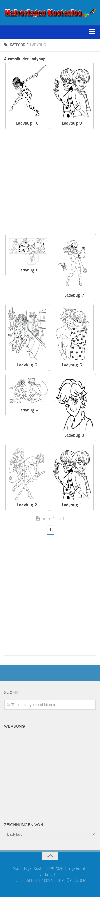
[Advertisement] (50, 182)
